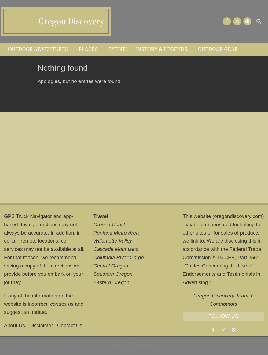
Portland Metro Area (116, 233)
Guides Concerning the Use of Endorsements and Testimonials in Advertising (221, 274)
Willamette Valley (112, 241)
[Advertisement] (134, 157)
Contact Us (69, 325)
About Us (14, 325)
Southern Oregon (113, 274)
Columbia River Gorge (118, 257)
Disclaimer (41, 325)
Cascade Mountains (115, 249)
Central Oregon (110, 266)
